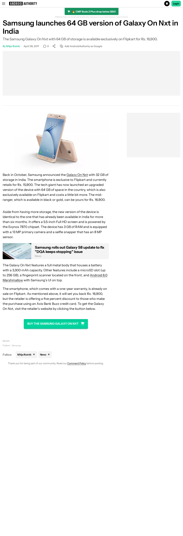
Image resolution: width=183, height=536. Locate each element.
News (6, 341)
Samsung (16, 345)
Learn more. (122, 17)
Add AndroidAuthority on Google (81, 46)
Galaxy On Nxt (77, 175)
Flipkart (6, 345)
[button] (91, 3)
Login (176, 3)
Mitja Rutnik (13, 46)
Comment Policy (76, 363)
